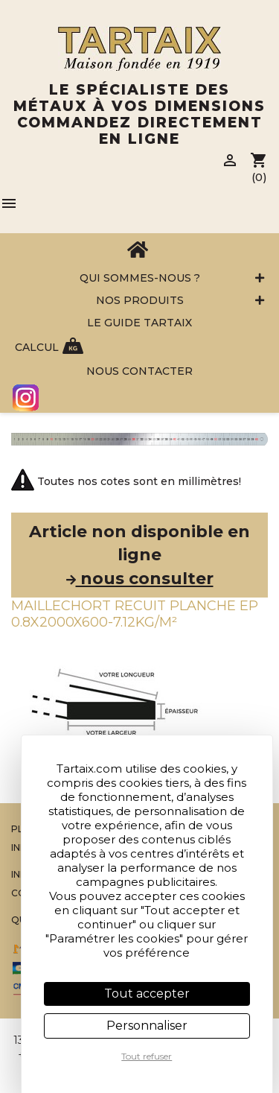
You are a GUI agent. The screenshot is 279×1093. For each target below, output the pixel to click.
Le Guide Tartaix (139, 322)
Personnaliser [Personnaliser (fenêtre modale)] (146, 1025)
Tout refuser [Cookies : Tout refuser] (146, 1056)
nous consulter (140, 578)
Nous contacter (139, 371)
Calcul (37, 347)
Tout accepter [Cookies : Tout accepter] (147, 993)
